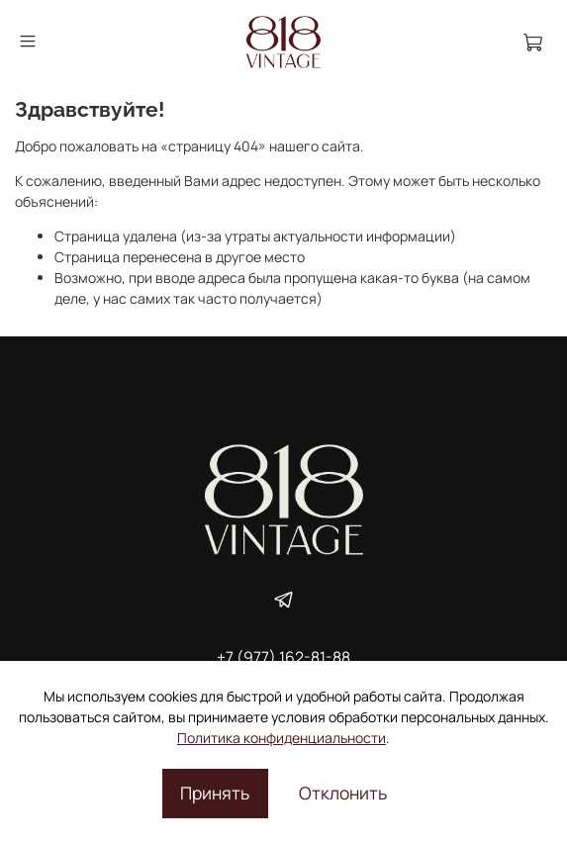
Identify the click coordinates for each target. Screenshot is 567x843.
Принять (214, 792)
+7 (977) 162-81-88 (283, 657)
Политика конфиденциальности (281, 737)
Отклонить (343, 792)
